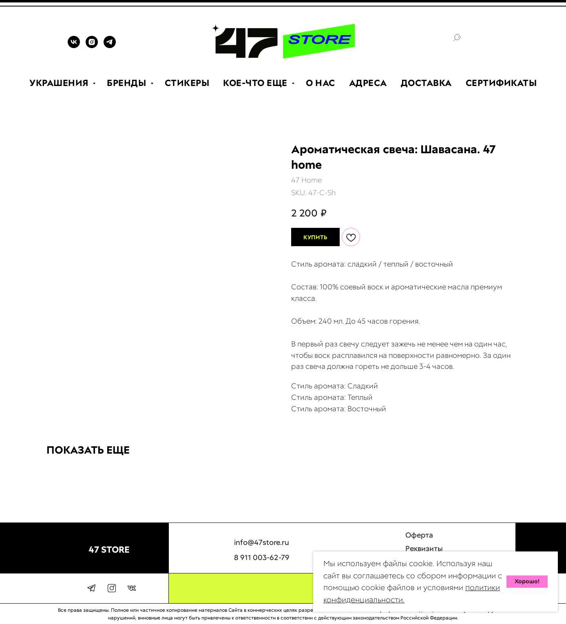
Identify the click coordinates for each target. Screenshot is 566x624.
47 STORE (109, 550)
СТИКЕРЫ (187, 83)
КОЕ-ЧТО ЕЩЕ (256, 83)
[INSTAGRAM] (92, 45)
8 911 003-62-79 (262, 569)
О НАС (320, 83)
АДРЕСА (368, 83)
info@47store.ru (261, 547)
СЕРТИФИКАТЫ (501, 83)
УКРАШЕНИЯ (60, 83)
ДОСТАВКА (426, 83)
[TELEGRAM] (110, 45)
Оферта (419, 540)
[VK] (74, 45)
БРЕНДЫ (127, 83)
